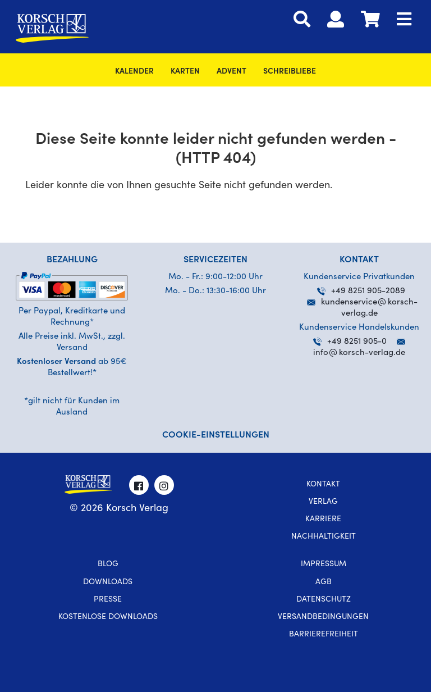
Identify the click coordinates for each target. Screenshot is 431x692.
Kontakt (323, 485)
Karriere (323, 519)
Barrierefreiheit (323, 635)
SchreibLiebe (289, 72)
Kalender (134, 72)
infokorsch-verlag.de (359, 353)
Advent (231, 72)
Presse (108, 600)
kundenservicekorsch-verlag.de (362, 302)
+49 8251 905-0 (350, 342)
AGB (323, 582)
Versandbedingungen (323, 617)
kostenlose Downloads (108, 617)
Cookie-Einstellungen (215, 435)
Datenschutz (323, 600)
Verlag (323, 502)
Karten (185, 72)
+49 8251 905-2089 (361, 291)
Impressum (323, 564)
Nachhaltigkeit (323, 537)
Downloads (107, 582)
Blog (108, 564)
